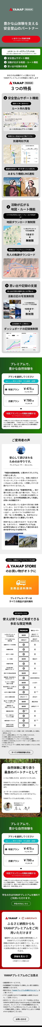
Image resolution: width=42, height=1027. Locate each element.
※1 (37, 634)
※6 (37, 720)
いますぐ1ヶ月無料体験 (21, 39)
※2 (37, 691)
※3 (26, 697)
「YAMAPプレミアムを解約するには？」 (25, 990)
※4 (38, 706)
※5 (26, 710)
